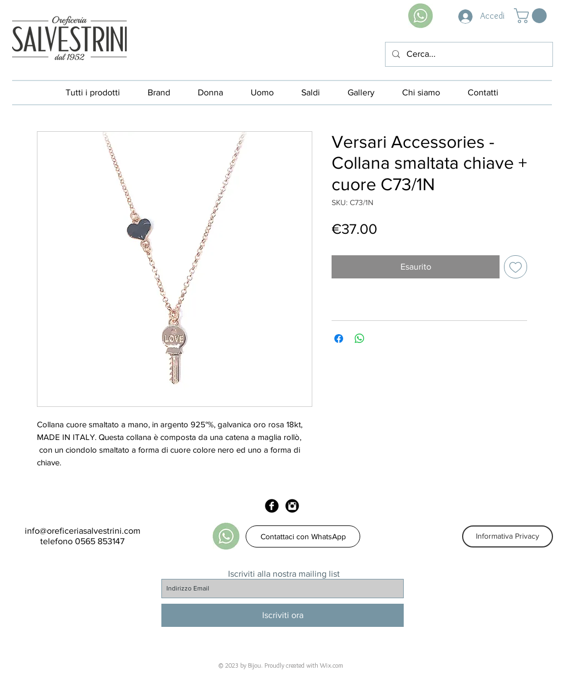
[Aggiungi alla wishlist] (515, 266)
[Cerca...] (467, 54)
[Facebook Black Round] (272, 506)
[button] (532, 15)
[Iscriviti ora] (282, 615)
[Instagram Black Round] (292, 506)
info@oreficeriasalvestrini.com (82, 530)
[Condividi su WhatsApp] (359, 338)
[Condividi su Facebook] (338, 338)
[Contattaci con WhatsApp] (303, 536)
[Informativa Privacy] (507, 536)
